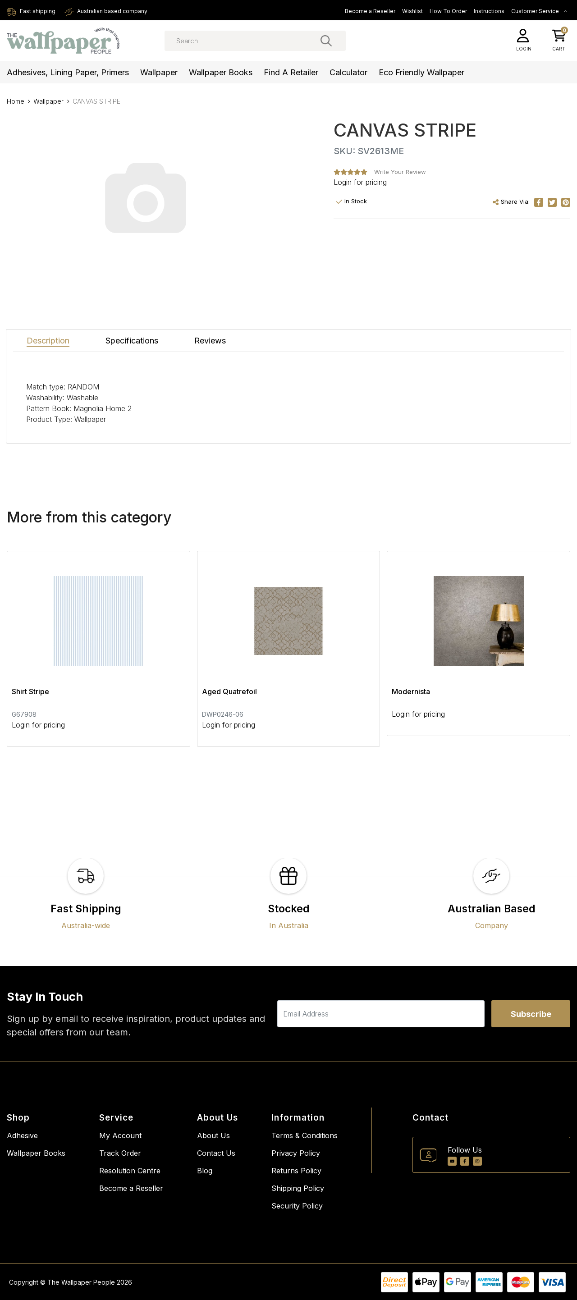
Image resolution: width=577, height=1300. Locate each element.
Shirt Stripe (30, 691)
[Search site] (326, 40)
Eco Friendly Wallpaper (421, 72)
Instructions (489, 11)
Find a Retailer (291, 72)
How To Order (448, 11)
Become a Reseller (370, 11)
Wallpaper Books (220, 72)
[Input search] (255, 41)
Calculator (348, 72)
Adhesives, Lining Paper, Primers (68, 72)
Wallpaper (159, 72)
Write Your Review (400, 171)
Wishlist (412, 11)
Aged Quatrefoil (229, 691)
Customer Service (539, 11)
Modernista (411, 691)
